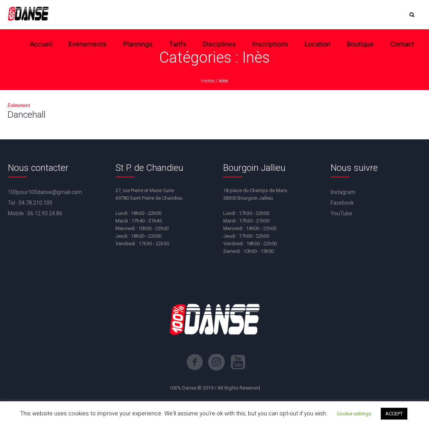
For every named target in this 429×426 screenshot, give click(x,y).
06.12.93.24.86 (44, 213)
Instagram (343, 192)
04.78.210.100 (35, 203)
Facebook (342, 203)
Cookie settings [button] (354, 414)
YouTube (341, 213)
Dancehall (27, 114)
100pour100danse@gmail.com (45, 192)
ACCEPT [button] (394, 414)
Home (207, 81)
